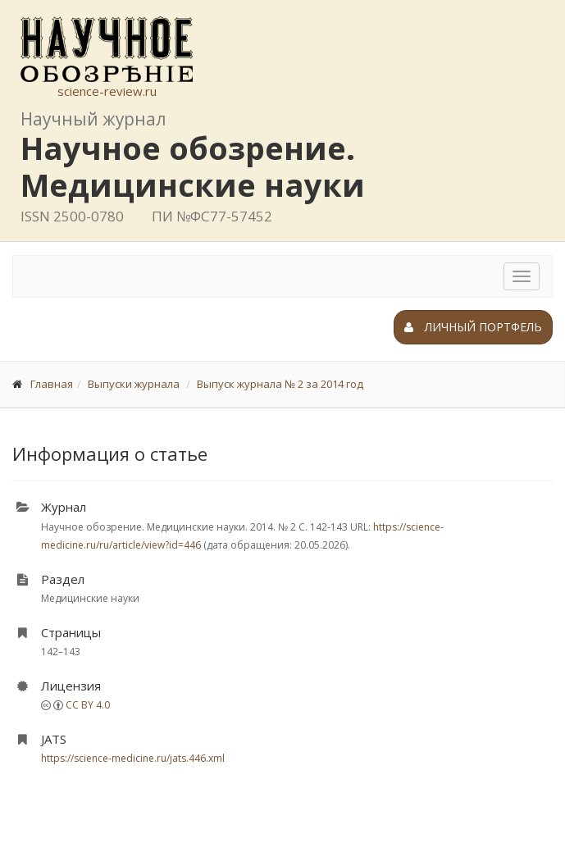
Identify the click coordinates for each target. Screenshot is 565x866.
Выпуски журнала (134, 383)
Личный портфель (473, 327)
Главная (51, 383)
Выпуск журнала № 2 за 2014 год (280, 383)
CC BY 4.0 (88, 705)
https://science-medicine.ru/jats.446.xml (133, 758)
